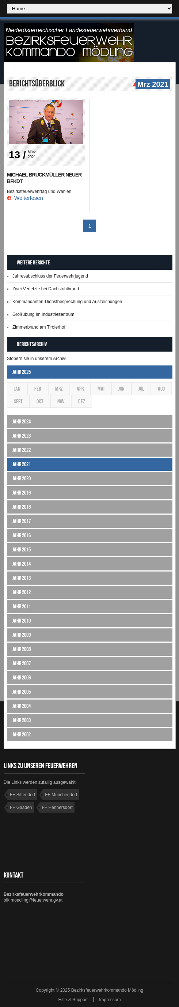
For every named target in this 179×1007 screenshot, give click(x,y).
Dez (81, 401)
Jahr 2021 (21, 464)
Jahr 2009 (21, 635)
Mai (101, 389)
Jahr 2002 (21, 734)
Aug (161, 389)
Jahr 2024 (21, 421)
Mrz (59, 389)
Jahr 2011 (21, 606)
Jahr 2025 (21, 372)
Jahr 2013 (21, 578)
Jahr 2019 (21, 492)
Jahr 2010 (21, 620)
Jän (17, 389)
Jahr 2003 (21, 720)
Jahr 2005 (21, 692)
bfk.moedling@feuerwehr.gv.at (33, 900)
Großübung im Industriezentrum (43, 314)
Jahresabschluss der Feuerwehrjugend (50, 276)
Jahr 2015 (21, 549)
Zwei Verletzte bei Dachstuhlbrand (45, 288)
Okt (40, 401)
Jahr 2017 (21, 521)
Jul (141, 389)
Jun (121, 389)
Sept (18, 401)
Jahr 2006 (21, 677)
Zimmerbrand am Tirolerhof (38, 327)
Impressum (110, 999)
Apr (80, 389)
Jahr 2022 (21, 450)
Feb (37, 389)
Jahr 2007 (21, 663)
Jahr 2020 (21, 478)
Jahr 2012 (21, 592)
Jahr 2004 (21, 706)
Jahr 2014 (21, 564)
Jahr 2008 (21, 649)
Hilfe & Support (73, 999)
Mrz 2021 (152, 84)
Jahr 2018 (21, 507)
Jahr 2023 (21, 436)
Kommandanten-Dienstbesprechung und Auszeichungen (67, 301)
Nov (60, 401)
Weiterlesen (28, 198)
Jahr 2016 (21, 535)
